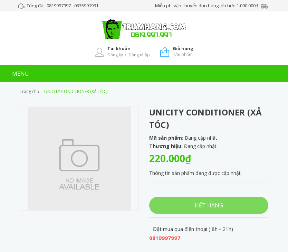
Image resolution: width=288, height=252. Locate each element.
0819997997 (59, 5)
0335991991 (86, 5)
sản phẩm (183, 51)
